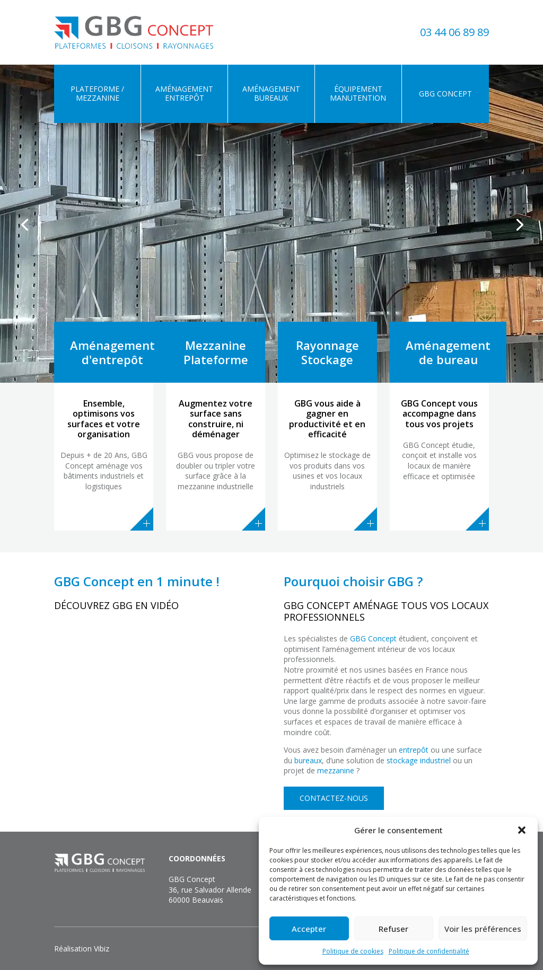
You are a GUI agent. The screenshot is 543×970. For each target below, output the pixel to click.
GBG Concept (445, 94)
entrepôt (413, 750)
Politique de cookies (352, 951)
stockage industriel (419, 760)
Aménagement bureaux (271, 93)
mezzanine (335, 770)
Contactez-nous (334, 798)
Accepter (309, 928)
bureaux (308, 760)
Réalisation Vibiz (81, 948)
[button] (521, 830)
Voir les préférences (482, 928)
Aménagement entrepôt (184, 93)
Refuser (393, 928)
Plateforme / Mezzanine (97, 93)
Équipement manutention (358, 93)
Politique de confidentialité (429, 951)
